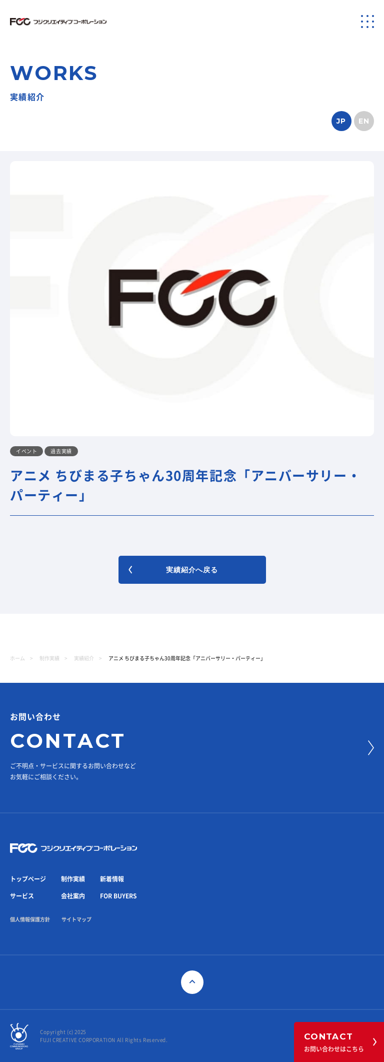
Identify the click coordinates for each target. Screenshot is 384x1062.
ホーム (17, 658)
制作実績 (50, 658)
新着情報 (112, 879)
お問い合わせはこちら (340, 1041)
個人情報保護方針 (30, 919)
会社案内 (73, 896)
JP (341, 121)
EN (364, 121)
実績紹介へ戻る (173, 569)
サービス (22, 896)
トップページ (28, 879)
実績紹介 (84, 658)
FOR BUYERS (118, 896)
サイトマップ (77, 919)
